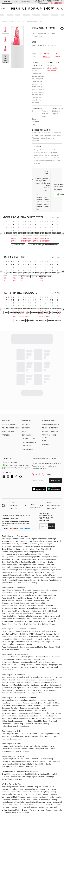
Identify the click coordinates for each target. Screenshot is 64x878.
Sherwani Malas (32, 683)
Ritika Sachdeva (8, 645)
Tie (32, 688)
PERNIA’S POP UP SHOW (10, 428)
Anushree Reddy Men (46, 601)
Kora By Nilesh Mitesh (46, 619)
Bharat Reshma (8, 596)
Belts (55, 711)
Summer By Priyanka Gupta (41, 539)
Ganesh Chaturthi (18, 772)
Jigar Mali (12, 575)
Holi (10, 769)
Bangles (43, 695)
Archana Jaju (37, 573)
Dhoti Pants (25, 657)
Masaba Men (40, 609)
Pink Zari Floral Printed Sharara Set (47, 304)
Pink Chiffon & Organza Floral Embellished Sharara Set (23, 304)
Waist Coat (8, 675)
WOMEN (7, 2)
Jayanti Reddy (21, 544)
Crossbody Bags (20, 716)
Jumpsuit (57, 680)
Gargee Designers (23, 606)
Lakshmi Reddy (46, 754)
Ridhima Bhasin (53, 552)
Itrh (4, 575)
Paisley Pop (42, 642)
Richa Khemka (56, 573)
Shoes (42, 711)
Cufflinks (43, 683)
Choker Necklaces (10, 711)
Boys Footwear (8, 747)
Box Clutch (29, 719)
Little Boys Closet (9, 757)
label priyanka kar (47, 300)
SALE (24, 431)
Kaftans (36, 655)
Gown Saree (29, 662)
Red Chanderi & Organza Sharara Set (50, 304)
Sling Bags (7, 716)
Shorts (54, 675)
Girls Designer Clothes (10, 729)
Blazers (12, 678)
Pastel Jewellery (40, 703)
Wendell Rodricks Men (23, 616)
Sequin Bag (18, 719)
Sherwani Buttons (32, 678)
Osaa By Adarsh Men (20, 539)
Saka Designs (33, 759)
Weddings (50, 772)
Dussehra (5, 772)
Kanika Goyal (8, 568)
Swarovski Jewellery (10, 703)
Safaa (47, 573)
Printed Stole (24, 721)
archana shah (16, 264)
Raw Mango (7, 534)
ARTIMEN (22, 603)
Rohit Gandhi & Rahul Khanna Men (15, 614)
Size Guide (58, 55)
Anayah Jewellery (43, 634)
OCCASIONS (26, 445)
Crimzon (26, 645)
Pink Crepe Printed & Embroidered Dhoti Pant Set (47, 268)
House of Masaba (9, 570)
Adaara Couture (23, 575)
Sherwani (33, 673)
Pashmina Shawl (41, 719)
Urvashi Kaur (22, 578)
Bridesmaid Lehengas (10, 657)
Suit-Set (20, 678)
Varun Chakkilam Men (27, 619)
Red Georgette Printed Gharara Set (45, 268)
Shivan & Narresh (40, 542)
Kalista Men (36, 606)
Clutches (21, 714)
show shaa (45, 264)
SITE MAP (45, 444)
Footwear (25, 688)
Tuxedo (17, 680)
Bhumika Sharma (49, 562)
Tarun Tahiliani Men (9, 601)
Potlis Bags (12, 714)
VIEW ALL (56, 217)
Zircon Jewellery (26, 703)
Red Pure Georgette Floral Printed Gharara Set (55, 304)
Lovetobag (56, 634)
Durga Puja (30, 772)
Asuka (54, 590)
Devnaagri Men (8, 598)
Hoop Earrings (56, 708)
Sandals (49, 711)
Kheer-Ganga (26, 593)
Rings (36, 695)
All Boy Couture (46, 759)
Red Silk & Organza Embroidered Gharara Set (8, 304)
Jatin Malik (32, 601)
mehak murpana (47, 264)
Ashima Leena (30, 560)
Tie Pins (17, 675)
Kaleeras (26, 698)
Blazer (31, 744)
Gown (11, 655)
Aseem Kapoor (34, 578)
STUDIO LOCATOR (8, 431)
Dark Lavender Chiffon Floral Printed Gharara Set (16, 304)
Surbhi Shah (22, 565)
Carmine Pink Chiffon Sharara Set (50, 268)
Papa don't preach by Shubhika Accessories (19, 642)
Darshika (19, 596)
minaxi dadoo (8, 300)
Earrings (14, 695)
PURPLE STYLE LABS (9, 424)
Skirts (14, 660)
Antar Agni (52, 534)
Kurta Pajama (51, 678)
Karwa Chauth (7, 774)
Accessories (8, 683)
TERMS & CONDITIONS (50, 431)
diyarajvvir (40, 264)
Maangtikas (16, 698)
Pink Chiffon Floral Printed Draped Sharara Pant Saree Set (8, 268)
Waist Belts (46, 714)
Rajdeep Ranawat (9, 552)
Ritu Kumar (6, 555)
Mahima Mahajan (9, 547)
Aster (4, 632)
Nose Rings (6, 698)
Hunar (9, 632)
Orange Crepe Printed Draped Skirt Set (30, 229)
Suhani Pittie (54, 642)
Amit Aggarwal (18, 562)
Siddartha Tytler (8, 557)
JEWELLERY (25, 2)
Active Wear (15, 688)
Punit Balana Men (22, 598)
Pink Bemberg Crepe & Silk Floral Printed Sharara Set (16, 268)
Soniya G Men (52, 614)
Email (36, 474)
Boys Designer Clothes (11, 741)
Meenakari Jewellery (51, 701)
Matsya (46, 570)
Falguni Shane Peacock (50, 536)
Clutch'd (28, 629)
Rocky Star (6, 539)
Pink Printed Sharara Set (47, 229)
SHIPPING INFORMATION (50, 424)
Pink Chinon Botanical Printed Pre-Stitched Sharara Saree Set (57, 268)
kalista (25, 300)
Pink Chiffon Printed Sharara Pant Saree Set (11, 268)
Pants (52, 673)
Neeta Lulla (6, 562)
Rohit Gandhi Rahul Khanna (13, 560)
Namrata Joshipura (33, 562)
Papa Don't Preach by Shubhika (14, 549)
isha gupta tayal (6, 224)
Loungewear (19, 683)
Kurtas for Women (43, 652)
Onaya (51, 542)
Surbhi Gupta (25, 573)
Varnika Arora (50, 626)
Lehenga (24, 729)
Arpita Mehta (22, 570)
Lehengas (5, 652)
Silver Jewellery (40, 706)
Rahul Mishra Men (35, 611)
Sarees (31, 652)
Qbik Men (22, 601)
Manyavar (28, 542)
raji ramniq (40, 300)
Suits (47, 673)
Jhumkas (36, 708)
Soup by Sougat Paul (36, 568)
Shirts (25, 673)
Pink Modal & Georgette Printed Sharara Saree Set (40, 268)
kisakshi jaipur (13, 264)
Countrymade (38, 585)
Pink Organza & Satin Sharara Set (40, 304)
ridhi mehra (11, 300)
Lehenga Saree (17, 662)
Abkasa (30, 603)
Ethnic (50, 683)
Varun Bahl (49, 560)
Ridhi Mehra (17, 542)
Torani (52, 570)
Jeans (42, 678)
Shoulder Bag (7, 719)
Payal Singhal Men (9, 611)
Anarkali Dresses (23, 731)
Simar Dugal (7, 573)
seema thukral (30, 264)
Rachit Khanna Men (9, 603)
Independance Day (20, 769)
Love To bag (7, 629)
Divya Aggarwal (34, 565)
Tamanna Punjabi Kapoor (51, 575)
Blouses (6, 662)
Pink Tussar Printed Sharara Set (35, 268)
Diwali (4, 769)
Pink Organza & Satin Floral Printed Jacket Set (35, 304)
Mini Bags (43, 716)
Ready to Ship (51, 662)
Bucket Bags (33, 716)
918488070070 (56, 3)
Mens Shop (37, 685)
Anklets (15, 701)
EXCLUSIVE (26, 428)
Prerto (18, 645)
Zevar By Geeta (20, 632)
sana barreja (55, 300)
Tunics (42, 655)
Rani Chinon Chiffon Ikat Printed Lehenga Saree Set (6, 304)
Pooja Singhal (31, 534)
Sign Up (51, 521)
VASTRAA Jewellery (50, 629)
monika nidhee (52, 300)
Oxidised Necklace (26, 711)
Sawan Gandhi (35, 570)
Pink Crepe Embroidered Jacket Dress (45, 229)
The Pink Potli (18, 629)
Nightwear (57, 660)
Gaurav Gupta (47, 557)
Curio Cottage (7, 626)
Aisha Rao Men (40, 603)
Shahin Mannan (9, 578)
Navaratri (52, 769)
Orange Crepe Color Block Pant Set (55, 229)
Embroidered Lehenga (38, 729)
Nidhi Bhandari (32, 637)
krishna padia (13, 300)
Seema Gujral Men (38, 614)
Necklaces (6, 695)
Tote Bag (52, 716)
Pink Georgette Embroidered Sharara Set (18, 304)
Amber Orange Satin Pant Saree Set (52, 229)
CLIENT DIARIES (27, 449)
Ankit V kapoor (51, 585)
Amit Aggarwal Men (38, 598)
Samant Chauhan (9, 565)
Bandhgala (35, 680)
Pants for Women (38, 657)
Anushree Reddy (8, 536)
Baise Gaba (6, 542)
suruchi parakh (18, 300)
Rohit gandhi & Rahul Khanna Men (15, 590)
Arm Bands (6, 701)
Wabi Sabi (47, 590)
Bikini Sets (6, 660)
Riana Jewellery (28, 634)
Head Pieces (44, 698)
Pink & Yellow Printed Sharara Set (25, 268)
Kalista (31, 544)
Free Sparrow (53, 757)
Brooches (38, 688)
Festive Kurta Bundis (23, 685)
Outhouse (37, 629)
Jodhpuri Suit (7, 680)
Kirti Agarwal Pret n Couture (13, 762)
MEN (16, 2)
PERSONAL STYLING (29, 442)
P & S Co (15, 754)
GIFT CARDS (26, 435)
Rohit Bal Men (35, 590)
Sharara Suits (53, 729)
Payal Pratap (33, 549)
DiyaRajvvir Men (8, 606)
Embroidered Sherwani (11, 744)
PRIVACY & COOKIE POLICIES (49, 436)
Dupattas (48, 660)
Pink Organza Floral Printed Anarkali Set (25, 229)
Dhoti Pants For (45, 731)
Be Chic (52, 637)
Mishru (20, 547)
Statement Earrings (9, 708)
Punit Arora (22, 611)
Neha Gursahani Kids (10, 759)
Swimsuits (39, 660)
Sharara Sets (21, 655)
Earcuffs (34, 698)
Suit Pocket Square (29, 675)
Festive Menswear (50, 685)
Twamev (16, 593)
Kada (36, 711)
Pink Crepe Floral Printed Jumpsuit (28, 304)
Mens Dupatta (46, 680)
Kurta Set (5, 731)
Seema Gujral (50, 555)
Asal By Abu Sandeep (24, 536)
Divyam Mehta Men (9, 588)
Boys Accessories (22, 747)
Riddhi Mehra (40, 552)
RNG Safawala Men (51, 611)
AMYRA (29, 639)
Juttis (4, 714)
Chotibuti (34, 754)
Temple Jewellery (8, 706)
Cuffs (21, 695)
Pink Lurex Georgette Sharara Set (13, 304)
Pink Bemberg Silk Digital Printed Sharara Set (55, 268)
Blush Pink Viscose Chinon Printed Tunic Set (45, 304)
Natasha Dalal (18, 534)
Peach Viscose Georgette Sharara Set (25, 304)
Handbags (30, 714)
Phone (48, 474)
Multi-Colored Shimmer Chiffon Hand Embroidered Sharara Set (52, 304)
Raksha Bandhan (40, 769)
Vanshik (43, 588)
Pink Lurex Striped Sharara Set (30, 304)
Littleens (23, 759)
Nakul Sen (28, 547)
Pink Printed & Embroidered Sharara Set (13, 229)
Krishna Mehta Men (41, 596)
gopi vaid (18, 264)
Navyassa (21, 757)
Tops (29, 655)
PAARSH (49, 609)
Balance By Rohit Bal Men (44, 616)
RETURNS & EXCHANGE (50, 428)
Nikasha (41, 560)
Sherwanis (56, 652)
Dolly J (37, 536)
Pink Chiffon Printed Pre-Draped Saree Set (16, 229)
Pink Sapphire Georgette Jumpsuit (50, 229)
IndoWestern (8, 685)
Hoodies (41, 675)
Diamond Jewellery (24, 706)
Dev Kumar (28, 596)
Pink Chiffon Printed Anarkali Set (6, 229)
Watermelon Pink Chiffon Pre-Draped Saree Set (18, 229)
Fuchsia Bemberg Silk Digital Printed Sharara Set (52, 268)
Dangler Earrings (25, 708)
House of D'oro (8, 634)
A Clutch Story (19, 637)
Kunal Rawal (7, 593)
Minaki (17, 634)
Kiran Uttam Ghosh (43, 544)
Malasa (16, 573)
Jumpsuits (29, 660)
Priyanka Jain (20, 568)
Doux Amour (7, 637)
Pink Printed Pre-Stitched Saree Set (28, 229)
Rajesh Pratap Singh (26, 552)
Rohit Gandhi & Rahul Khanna (32, 555)
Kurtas (40, 673)
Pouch (38, 714)
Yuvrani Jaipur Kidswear (36, 757)
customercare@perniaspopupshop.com (16, 467)
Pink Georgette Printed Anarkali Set (57, 304)
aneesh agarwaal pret (6, 264)
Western (58, 683)
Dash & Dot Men (14, 585)
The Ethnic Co (39, 593)
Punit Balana (45, 549)
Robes (48, 675)
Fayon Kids (6, 754)
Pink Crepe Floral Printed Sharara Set (13, 268)
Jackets (21, 660)
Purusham (50, 593)
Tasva (4, 585)
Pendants (37, 701)
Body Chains (55, 698)
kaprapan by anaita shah (25, 264)
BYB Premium (31, 762)
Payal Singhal (34, 557)
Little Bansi (25, 754)
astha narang (50, 264)
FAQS (44, 441)
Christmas (40, 772)
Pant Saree (40, 662)
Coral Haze (6, 639)
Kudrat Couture (8, 609)
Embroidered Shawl (10, 721)
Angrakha (25, 680)
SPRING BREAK (7, 616)
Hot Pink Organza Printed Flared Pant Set (30, 268)
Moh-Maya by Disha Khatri (33, 626)
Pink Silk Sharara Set (28, 268)
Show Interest (46, 55)
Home (4, 22)
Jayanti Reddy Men (9, 619)
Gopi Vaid (50, 568)
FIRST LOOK (6, 435)
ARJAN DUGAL (52, 603)
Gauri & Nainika (8, 544)
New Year (19, 774)
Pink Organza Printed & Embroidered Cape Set (18, 268)
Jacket (24, 744)
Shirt (37, 744)
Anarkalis (14, 652)
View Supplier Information (52, 69)
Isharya (18, 626)
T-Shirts (5, 678)
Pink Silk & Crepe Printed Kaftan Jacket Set (11, 229)
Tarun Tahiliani (22, 557)
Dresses (5, 655)
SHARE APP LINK (55, 480)
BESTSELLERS (26, 424)
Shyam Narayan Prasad (51, 565)
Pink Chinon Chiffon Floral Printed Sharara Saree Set (6, 268)
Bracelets (29, 695)
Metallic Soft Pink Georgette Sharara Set (35, 229)
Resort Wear (51, 657)
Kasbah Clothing (49, 606)
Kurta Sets (24, 652)
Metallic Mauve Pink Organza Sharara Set (23, 229)
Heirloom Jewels (25, 701)
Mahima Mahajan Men (24, 609)
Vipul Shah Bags (18, 639)
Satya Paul (42, 534)
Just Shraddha (53, 632)
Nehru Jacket (16, 673)
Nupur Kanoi (38, 547)
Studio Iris (35, 575)
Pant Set (5, 688)
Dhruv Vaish (26, 585)
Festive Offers (7, 665)
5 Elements (43, 637)
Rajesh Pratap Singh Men (28, 588)
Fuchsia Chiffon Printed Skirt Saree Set (11, 304)
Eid (30, 769)
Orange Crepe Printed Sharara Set (57, 229)
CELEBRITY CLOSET (28, 438)
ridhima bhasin (23, 264)
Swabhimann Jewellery (37, 632)
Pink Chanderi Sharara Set (23, 268)
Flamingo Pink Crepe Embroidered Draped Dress (8, 229)
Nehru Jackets (41, 741)
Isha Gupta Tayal (44, 28)
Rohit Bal (15, 555)
